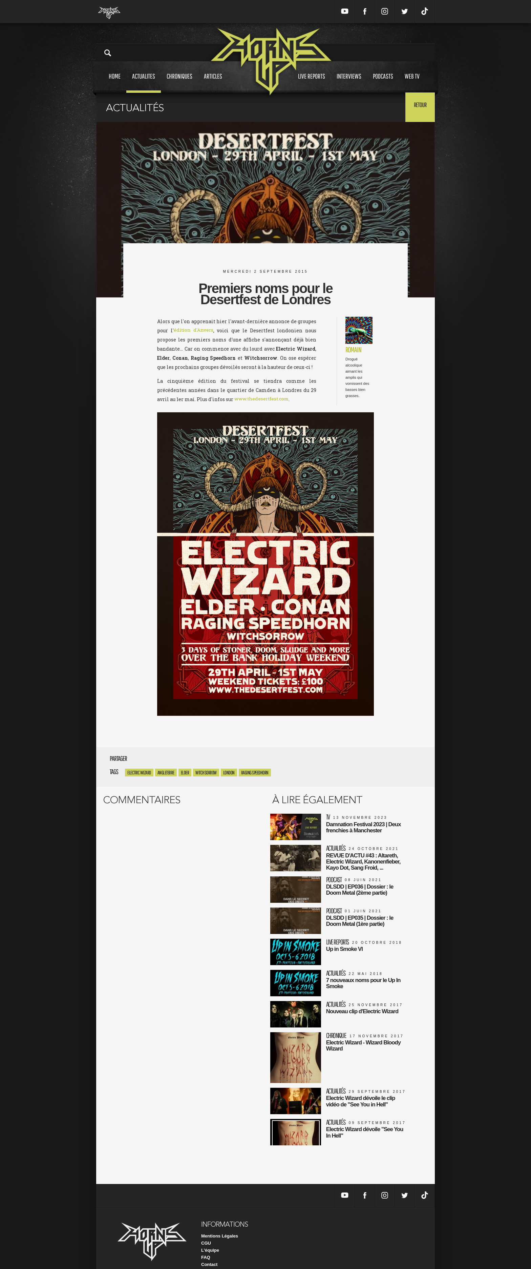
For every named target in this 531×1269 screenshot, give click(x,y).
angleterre (165, 773)
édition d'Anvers (193, 330)
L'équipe (210, 1237)
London (229, 773)
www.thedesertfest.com (262, 399)
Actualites (143, 82)
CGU (206, 1230)
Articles (213, 82)
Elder (185, 773)
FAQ (205, 1244)
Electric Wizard (139, 773)
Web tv (412, 82)
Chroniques (179, 82)
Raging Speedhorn (255, 773)
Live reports (311, 82)
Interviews (349, 82)
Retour (418, 106)
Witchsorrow (206, 773)
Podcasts (383, 82)
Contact (209, 1251)
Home (114, 82)
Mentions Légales (219, 1223)
